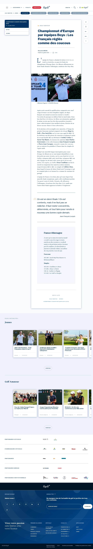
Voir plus (48, 368)
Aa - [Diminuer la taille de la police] (86, 31)
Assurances (33, 533)
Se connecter (64, 529)
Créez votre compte (51, 530)
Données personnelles (67, 545)
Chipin (77, 531)
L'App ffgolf (79, 529)
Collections (64, 536)
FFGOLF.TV (28, 7)
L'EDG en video (65, 13)
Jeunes (16, 13)
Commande (33, 527)
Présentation (64, 527)
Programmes (64, 531)
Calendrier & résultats (38, 13)
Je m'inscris (88, 506)
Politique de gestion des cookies (83, 545)
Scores (8, 33)
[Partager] (86, 27)
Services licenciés (35, 531)
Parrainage (33, 536)
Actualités (25, 13)
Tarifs (32, 529)
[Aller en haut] (86, 41)
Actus (7, 29)
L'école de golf (53, 13)
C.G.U (58, 545)
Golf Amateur (8, 13)
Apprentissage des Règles (80, 13)
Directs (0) (37, 7)
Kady (77, 527)
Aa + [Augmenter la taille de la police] (86, 36)
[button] (7, 7)
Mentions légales (51, 545)
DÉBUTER (67, 7)
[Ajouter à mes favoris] (86, 22)
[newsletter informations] (55, 494)
